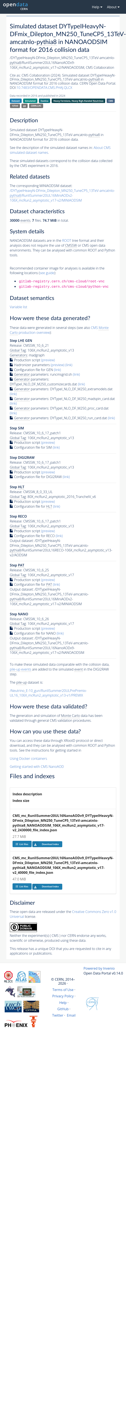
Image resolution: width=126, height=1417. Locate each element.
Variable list (18, 307)
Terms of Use (63, 989)
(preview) (48, 360)
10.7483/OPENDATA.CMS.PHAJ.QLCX (44, 87)
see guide (47, 273)
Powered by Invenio (99, 968)
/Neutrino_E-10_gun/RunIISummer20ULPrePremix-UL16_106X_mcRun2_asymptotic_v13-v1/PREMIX (48, 693)
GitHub (63, 1009)
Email (71, 1015)
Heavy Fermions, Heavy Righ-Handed (78, 101)
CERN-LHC (36, 105)
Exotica (44, 100)
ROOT (66, 240)
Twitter (58, 1015)
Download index (45, 844)
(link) (68, 365)
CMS (111, 100)
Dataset (15, 100)
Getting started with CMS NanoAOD (37, 766)
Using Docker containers (28, 758)
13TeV (15, 105)
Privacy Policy (63, 996)
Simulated (30, 100)
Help (63, 1002)
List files (22, 844)
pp (24, 105)
